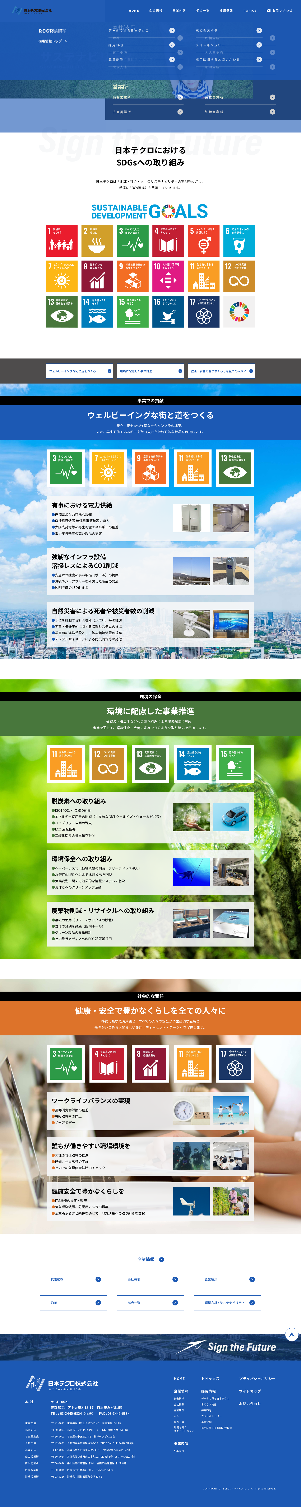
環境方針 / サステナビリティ (184, 1429)
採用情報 (226, 10)
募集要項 (206, 1422)
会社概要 (179, 1404)
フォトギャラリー (211, 1416)
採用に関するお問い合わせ (216, 1427)
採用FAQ (206, 1410)
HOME (134, 10)
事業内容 (179, 10)
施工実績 (179, 1450)
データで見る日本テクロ (215, 1398)
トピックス (210, 1378)
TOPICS (250, 10)
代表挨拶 (179, 1398)
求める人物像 (209, 1404)
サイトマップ (250, 1390)
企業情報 (156, 10)
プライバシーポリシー (257, 1378)
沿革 (176, 1416)
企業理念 (179, 1410)
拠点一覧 (203, 10)
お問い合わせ (282, 10)
